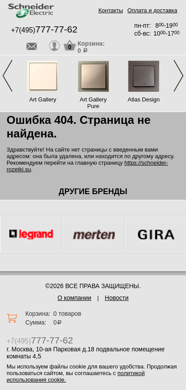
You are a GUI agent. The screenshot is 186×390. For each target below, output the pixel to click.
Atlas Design (144, 99)
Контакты (110, 10)
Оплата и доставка (152, 10)
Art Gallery (42, 99)
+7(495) (44, 30)
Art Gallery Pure (93, 102)
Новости (117, 297)
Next (178, 76)
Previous (7, 76)
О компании (74, 297)
